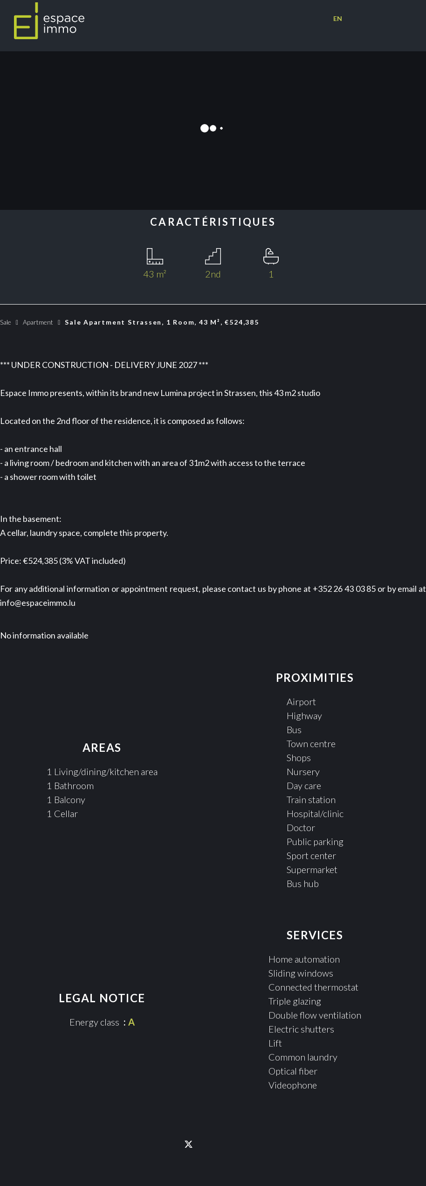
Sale (5, 322)
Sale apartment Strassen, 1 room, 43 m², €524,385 (164, 322)
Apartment (38, 322)
